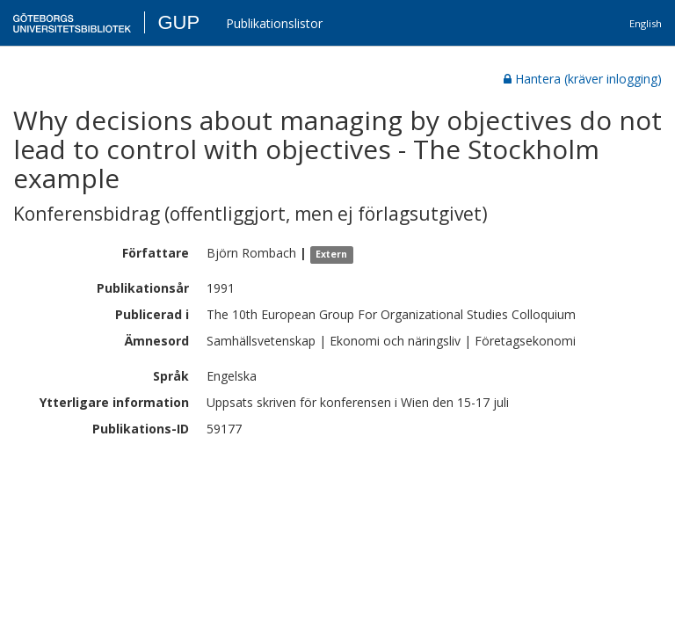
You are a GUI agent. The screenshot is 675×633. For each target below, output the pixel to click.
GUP (178, 22)
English (645, 23)
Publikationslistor (274, 23)
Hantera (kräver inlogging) (583, 78)
